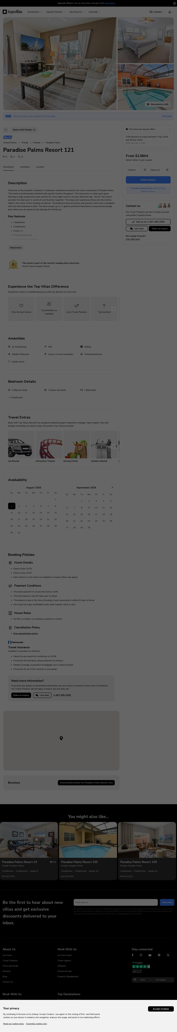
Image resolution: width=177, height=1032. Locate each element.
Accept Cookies (161, 1008)
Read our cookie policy (13, 1023)
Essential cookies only (36, 1023)
